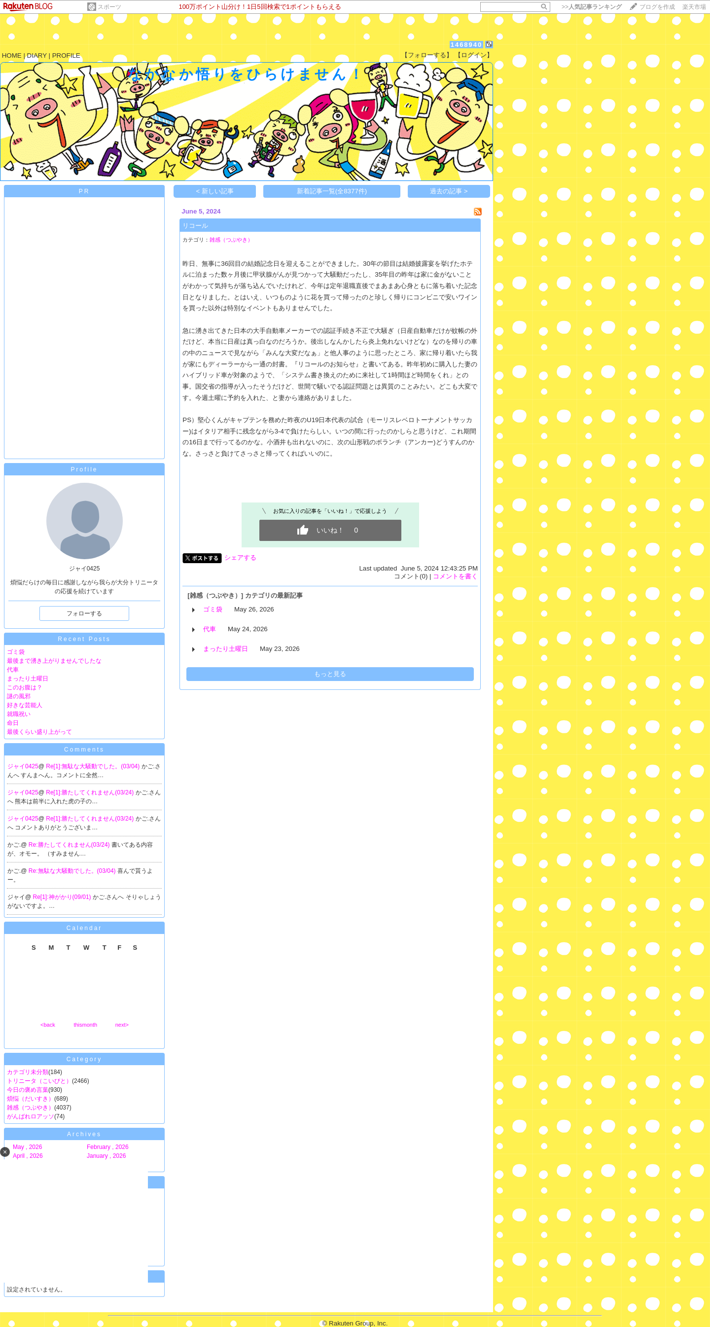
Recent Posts (84, 639)
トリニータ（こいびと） (39, 1080)
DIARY (37, 55)
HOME (12, 55)
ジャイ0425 (22, 766)
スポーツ (109, 6)
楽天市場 (694, 6)
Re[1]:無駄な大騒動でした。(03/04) (93, 766)
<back (47, 1025)
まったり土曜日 (27, 678)
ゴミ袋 (16, 651)
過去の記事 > (449, 191)
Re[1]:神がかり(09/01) (63, 897)
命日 (13, 722)
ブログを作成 (657, 6)
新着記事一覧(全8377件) (332, 191)
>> (592, 6)
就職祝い (19, 714)
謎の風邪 (19, 696)
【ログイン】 (474, 55)
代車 (13, 669)
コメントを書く (455, 576)
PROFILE (66, 55)
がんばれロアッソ (30, 1116)
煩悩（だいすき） (30, 1098)
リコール (195, 225)
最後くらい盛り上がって (39, 731)
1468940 (467, 44)
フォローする (84, 613)
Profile (84, 469)
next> (122, 1025)
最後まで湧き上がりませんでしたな (54, 660)
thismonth (85, 1025)
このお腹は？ (24, 687)
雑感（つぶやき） (30, 1107)
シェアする (240, 557)
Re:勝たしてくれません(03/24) (70, 844)
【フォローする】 (427, 55)
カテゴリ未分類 (27, 1072)
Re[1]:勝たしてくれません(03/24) (90, 792)
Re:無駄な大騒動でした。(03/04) (73, 870)
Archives (84, 1134)
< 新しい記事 (215, 191)
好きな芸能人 (24, 705)
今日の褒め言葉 (27, 1089)
